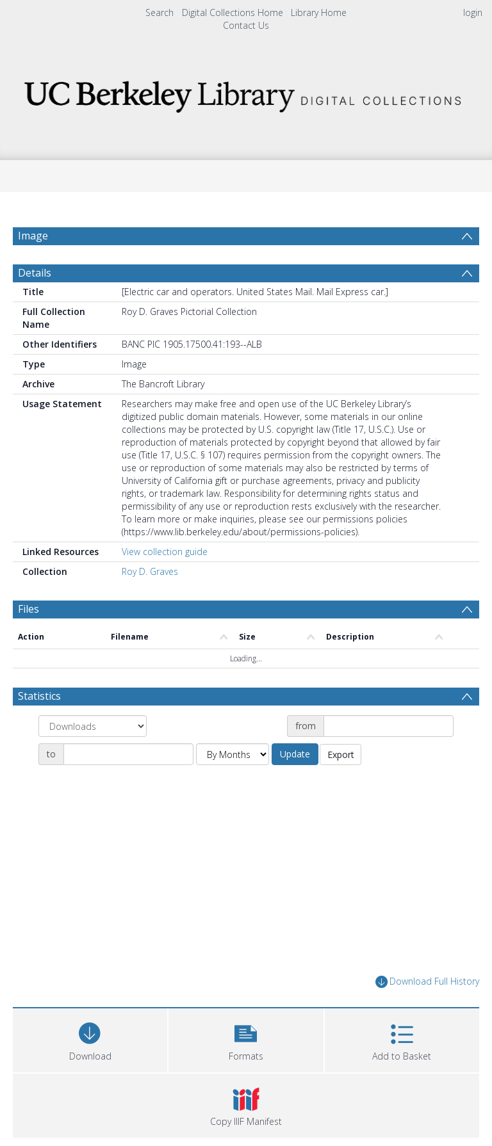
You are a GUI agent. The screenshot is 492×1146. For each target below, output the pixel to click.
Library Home (319, 12)
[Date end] (128, 754)
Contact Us (246, 25)
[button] (245, 1038)
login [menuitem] (472, 12)
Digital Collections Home (232, 12)
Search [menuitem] (159, 12)
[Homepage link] (245, 93)
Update (295, 754)
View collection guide (165, 551)
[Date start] (389, 726)
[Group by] (92, 726)
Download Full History (427, 982)
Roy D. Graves (150, 571)
